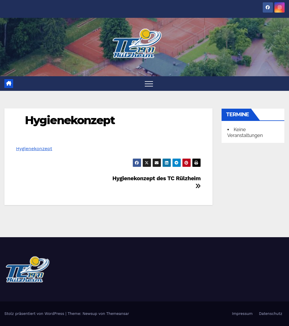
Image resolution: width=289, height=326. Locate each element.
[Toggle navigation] (149, 84)
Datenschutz (270, 313)
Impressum (242, 313)
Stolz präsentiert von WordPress (34, 313)
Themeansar (117, 313)
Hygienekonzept (70, 120)
